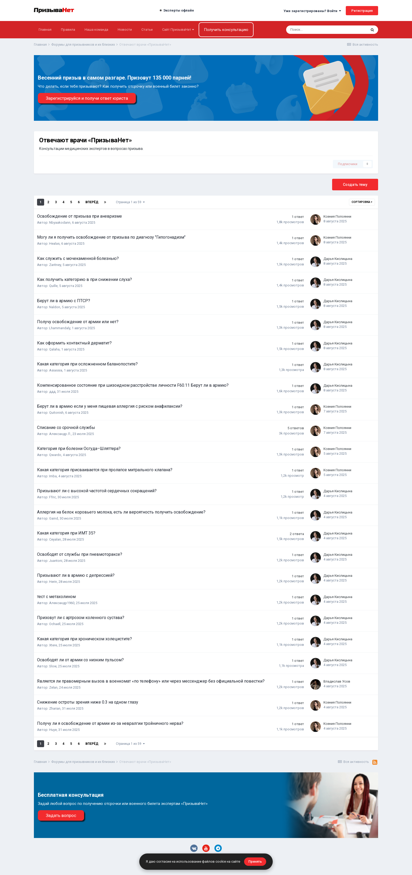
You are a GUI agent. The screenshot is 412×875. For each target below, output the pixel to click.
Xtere (53, 645)
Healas (54, 243)
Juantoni (55, 561)
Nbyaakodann (59, 222)
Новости (125, 30)
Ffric (52, 497)
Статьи (147, 30)
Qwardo (55, 455)
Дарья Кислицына (337, 259)
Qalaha (54, 349)
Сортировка (362, 202)
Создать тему (355, 184)
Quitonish (56, 413)
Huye (53, 730)
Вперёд (91, 202)
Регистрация (362, 11)
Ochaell (54, 624)
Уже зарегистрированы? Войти (312, 11)
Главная (45, 30)
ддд (52, 392)
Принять (255, 861)
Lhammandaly (59, 328)
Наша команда (96, 30)
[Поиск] (309, 29)
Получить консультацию (226, 29)
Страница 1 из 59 (130, 202)
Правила (68, 30)
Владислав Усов (336, 681)
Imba (53, 476)
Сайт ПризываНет (178, 30)
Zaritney (55, 265)
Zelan (53, 687)
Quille (53, 286)
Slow (52, 666)
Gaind (53, 518)
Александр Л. (60, 434)
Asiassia (55, 370)
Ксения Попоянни (337, 216)
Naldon (54, 307)
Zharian (54, 708)
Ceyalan (55, 539)
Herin (53, 582)
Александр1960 (61, 603)
